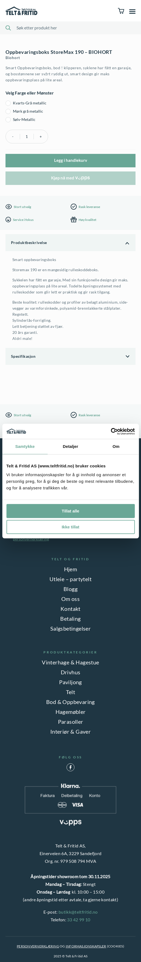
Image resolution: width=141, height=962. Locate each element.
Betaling (70, 618)
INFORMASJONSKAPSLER (86, 946)
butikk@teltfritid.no (78, 911)
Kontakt (70, 608)
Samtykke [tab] (25, 446)
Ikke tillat (70, 527)
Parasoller (70, 721)
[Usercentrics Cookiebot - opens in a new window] (111, 431)
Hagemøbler (71, 711)
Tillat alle (70, 511)
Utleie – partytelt (70, 579)
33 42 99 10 (78, 919)
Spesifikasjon (23, 356)
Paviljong (70, 682)
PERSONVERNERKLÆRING (38, 946)
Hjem (70, 569)
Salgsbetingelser (70, 628)
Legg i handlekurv (70, 160)
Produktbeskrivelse (29, 242)
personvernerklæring (31, 539)
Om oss (70, 598)
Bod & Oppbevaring (70, 701)
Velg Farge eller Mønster (29, 92)
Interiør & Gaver (70, 731)
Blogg (70, 589)
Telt (70, 692)
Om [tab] (116, 446)
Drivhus (71, 672)
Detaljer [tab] (70, 446)
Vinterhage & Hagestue (70, 662)
